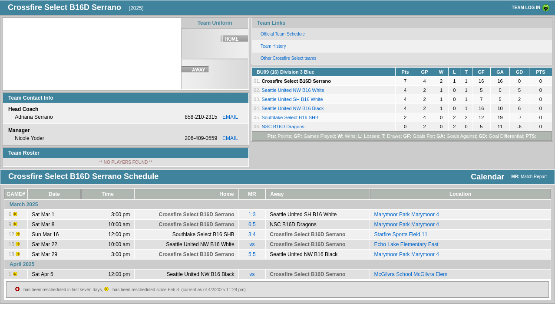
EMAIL (230, 117)
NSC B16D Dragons (282, 126)
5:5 (252, 254)
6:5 (252, 224)
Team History (273, 46)
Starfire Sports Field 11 (401, 234)
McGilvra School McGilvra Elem (411, 274)
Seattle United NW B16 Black (292, 108)
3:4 (252, 234)
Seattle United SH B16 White (292, 99)
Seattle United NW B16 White (292, 90)
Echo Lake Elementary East (406, 244)
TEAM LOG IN (526, 7)
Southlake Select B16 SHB (289, 117)
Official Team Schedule (283, 34)
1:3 (252, 214)
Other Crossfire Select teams (288, 58)
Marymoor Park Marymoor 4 (406, 214)
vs (251, 244)
